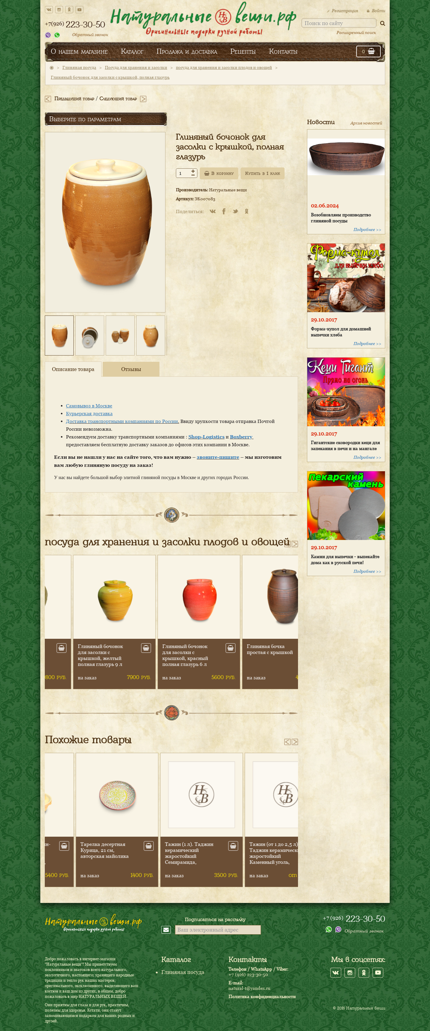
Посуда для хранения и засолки (136, 67)
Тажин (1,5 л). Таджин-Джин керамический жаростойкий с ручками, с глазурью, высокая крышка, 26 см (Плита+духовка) (77, 859)
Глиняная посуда (79, 67)
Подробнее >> (367, 229)
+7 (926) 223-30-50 (248, 974)
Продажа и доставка (186, 51)
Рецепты (243, 51)
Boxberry (242, 436)
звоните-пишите (218, 457)
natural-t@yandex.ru (249, 988)
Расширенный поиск (356, 32)
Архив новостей (366, 122)
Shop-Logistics (206, 436)
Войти (376, 10)
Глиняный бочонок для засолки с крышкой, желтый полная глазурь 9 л (157, 655)
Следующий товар (118, 99)
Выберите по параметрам (85, 119)
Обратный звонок (90, 34)
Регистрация (342, 10)
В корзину (219, 173)
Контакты (283, 51)
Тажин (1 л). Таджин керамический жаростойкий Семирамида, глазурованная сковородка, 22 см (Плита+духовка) (243, 862)
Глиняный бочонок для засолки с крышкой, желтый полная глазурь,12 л (73, 655)
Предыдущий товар (74, 99)
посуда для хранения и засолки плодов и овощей (224, 67)
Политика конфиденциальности (262, 996)
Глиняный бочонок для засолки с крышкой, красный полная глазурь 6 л (242, 655)
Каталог (132, 51)
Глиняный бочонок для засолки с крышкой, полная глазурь (110, 77)
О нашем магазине (79, 51)
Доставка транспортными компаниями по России (122, 421)
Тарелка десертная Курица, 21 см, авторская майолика (159, 850)
